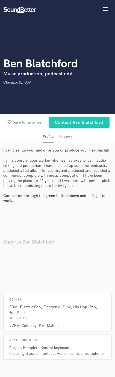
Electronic (51, 307)
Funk (67, 307)
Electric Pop (30, 307)
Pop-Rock (17, 312)
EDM (13, 307)
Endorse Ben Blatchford (28, 242)
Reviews (65, 136)
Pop (93, 307)
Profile (48, 136)
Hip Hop (80, 307)
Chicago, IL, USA (17, 82)
